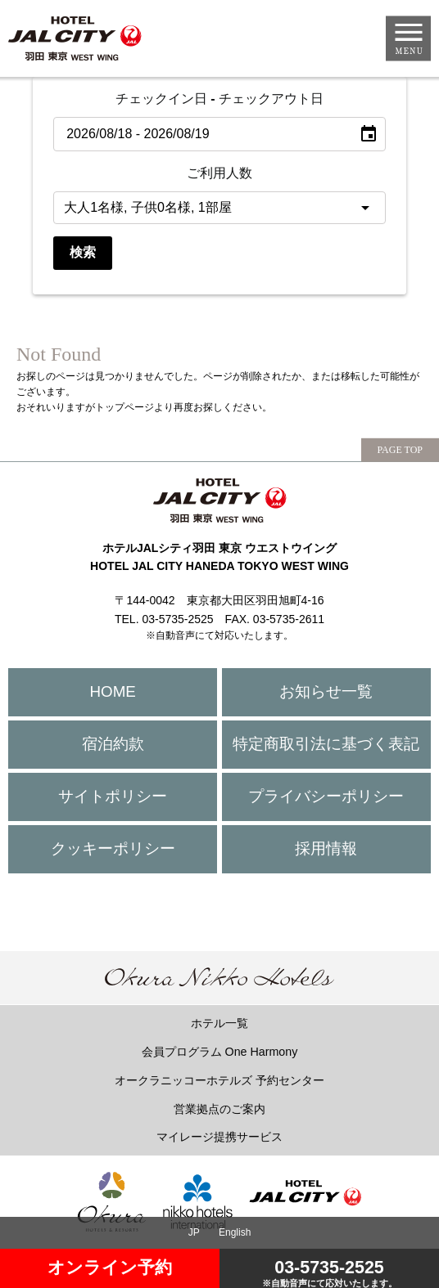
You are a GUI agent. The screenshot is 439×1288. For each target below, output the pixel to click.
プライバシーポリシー (326, 796)
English (235, 1232)
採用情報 (326, 848)
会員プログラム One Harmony (220, 1051)
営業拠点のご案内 (219, 1108)
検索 (83, 252)
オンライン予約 (110, 1267)
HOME (113, 691)
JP (194, 1232)
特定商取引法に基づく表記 (326, 743)
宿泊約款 (113, 743)
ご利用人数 (219, 173)
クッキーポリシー (113, 848)
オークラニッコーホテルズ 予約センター (219, 1080)
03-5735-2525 (329, 1273)
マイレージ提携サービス (219, 1136)
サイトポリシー (112, 796)
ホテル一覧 (219, 1023)
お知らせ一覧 (326, 691)
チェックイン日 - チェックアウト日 (219, 98)
